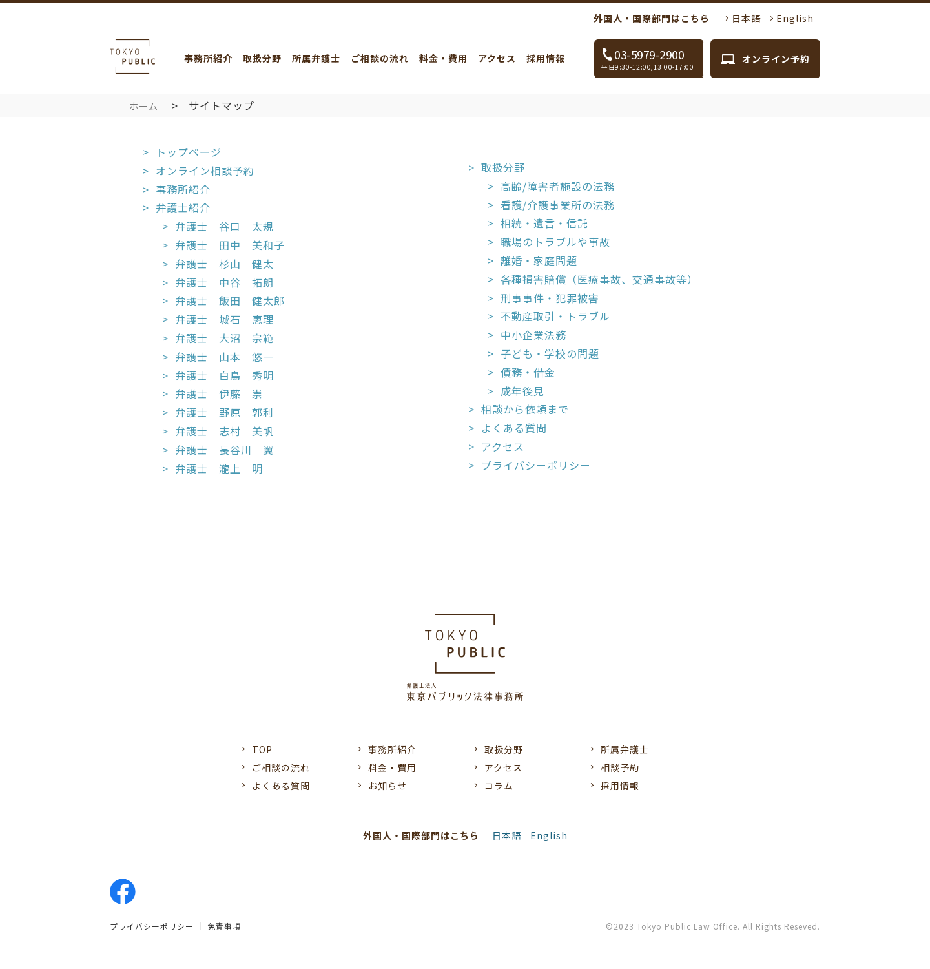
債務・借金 (528, 372)
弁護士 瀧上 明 (219, 468)
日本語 (746, 18)
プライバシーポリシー (536, 465)
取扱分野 (262, 58)
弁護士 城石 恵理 (224, 319)
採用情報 (545, 58)
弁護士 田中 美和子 (230, 245)
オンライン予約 (776, 58)
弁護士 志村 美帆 (224, 431)
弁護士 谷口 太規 (224, 226)
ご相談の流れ (380, 58)
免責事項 (224, 926)
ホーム (143, 105)
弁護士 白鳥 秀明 (224, 375)
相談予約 (620, 767)
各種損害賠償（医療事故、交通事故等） (599, 279)
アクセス (497, 58)
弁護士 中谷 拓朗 (224, 282)
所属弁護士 (316, 58)
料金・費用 (443, 58)
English (795, 18)
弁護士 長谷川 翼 (224, 449)
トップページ (189, 152)
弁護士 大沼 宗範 (224, 338)
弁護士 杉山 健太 (224, 263)
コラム (498, 785)
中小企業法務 (533, 334)
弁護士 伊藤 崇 (219, 393)
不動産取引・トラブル (555, 316)
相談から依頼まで (525, 409)
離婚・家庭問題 (539, 260)
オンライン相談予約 (205, 170)
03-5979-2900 (652, 59)
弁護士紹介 (183, 207)
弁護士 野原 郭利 (224, 412)
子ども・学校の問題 (550, 353)
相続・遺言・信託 (544, 223)
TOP (262, 749)
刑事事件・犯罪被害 (550, 298)
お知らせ (387, 785)
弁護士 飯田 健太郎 (230, 300)
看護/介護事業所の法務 (558, 205)
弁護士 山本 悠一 (224, 356)
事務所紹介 (208, 58)
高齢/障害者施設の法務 (558, 186)
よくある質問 (514, 427)
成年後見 (522, 391)
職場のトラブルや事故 (555, 241)
